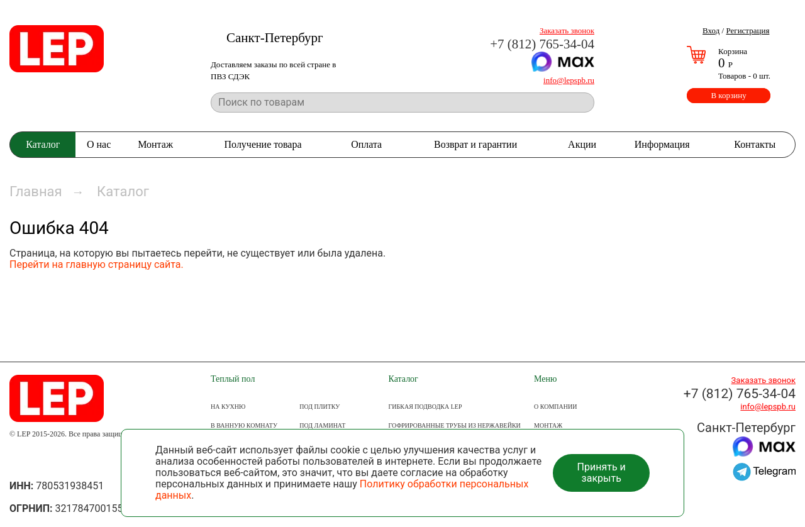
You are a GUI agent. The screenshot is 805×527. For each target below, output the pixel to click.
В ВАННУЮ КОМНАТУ (244, 425)
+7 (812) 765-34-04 (542, 44)
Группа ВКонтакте (22, 460)
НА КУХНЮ (228, 406)
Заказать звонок (567, 30)
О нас (99, 144)
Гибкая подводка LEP (425, 406)
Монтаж (155, 144)
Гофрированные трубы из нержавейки (455, 425)
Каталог (43, 144)
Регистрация (747, 30)
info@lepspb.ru (568, 80)
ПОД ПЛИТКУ (319, 406)
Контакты (754, 144)
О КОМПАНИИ (555, 406)
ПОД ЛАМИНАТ (322, 425)
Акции (582, 144)
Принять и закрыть (601, 472)
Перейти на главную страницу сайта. (96, 264)
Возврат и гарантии (475, 144)
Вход (710, 30)
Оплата (366, 144)
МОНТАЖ (548, 425)
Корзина (732, 51)
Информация (662, 144)
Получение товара (263, 144)
